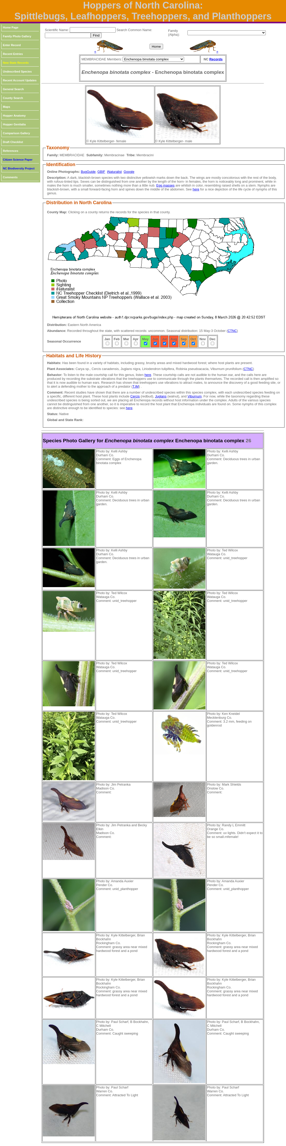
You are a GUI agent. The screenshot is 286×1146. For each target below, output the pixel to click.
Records (215, 59)
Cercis (135, 396)
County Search (13, 97)
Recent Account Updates (20, 80)
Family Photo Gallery (17, 36)
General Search (13, 89)
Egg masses (165, 185)
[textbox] (93, 30)
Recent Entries (13, 53)
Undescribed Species (17, 71)
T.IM (135, 386)
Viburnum (194, 396)
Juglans (160, 396)
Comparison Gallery (16, 133)
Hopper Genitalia (14, 124)
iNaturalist (114, 172)
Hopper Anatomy (14, 115)
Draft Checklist (13, 142)
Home (156, 46)
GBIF (101, 172)
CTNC (232, 331)
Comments (10, 177)
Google (129, 172)
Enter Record (12, 45)
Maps (6, 106)
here (196, 189)
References (10, 150)
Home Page (10, 27)
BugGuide (88, 172)
